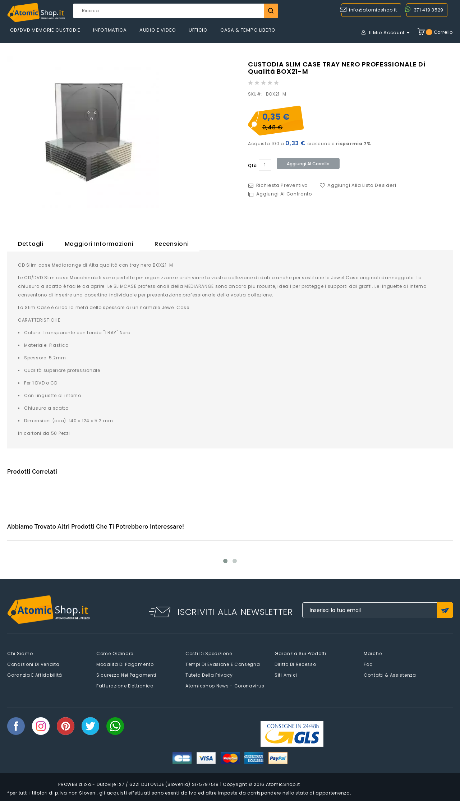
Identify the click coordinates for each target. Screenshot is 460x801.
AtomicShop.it (283, 784)
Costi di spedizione (208, 653)
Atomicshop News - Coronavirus (224, 686)
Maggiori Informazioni (99, 244)
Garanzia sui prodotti (300, 653)
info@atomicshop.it (373, 10)
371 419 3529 (428, 10)
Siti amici (286, 675)
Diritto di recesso (295, 664)
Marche (373, 653)
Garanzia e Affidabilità (34, 675)
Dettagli (30, 244)
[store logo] (36, 12)
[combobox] (175, 11)
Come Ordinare (114, 653)
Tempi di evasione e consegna (222, 664)
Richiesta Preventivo (282, 185)
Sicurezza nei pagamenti (126, 675)
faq (368, 664)
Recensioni (172, 244)
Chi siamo (20, 653)
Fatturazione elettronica (125, 686)
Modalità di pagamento (125, 664)
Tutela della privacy (209, 675)
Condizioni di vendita (33, 664)
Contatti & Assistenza (390, 675)
